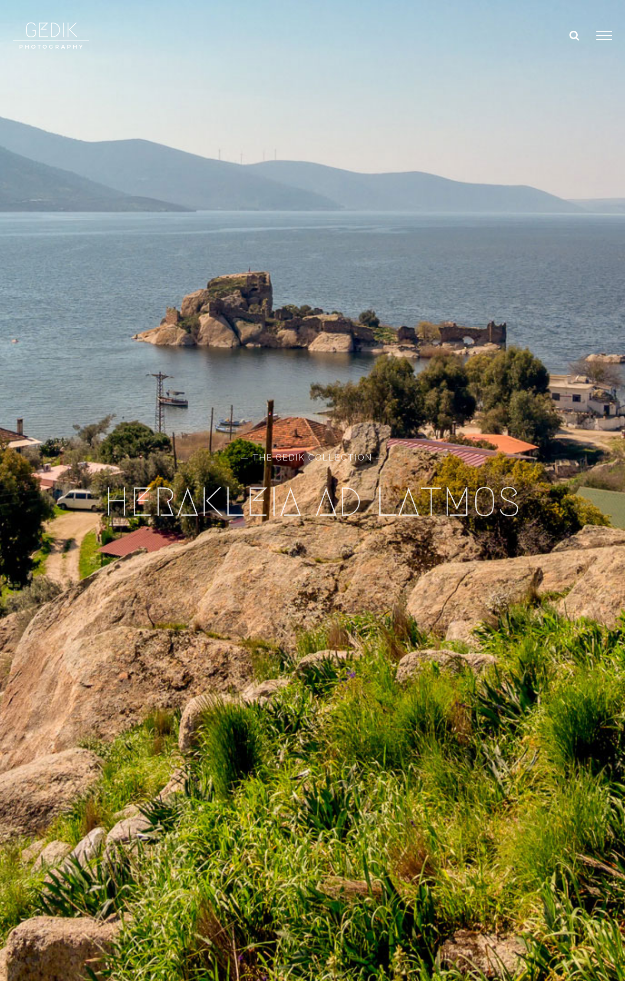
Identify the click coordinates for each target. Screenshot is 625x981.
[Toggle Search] (574, 35)
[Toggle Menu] (604, 35)
